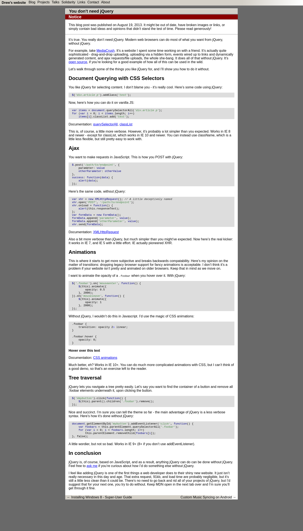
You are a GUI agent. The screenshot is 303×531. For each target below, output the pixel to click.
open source (78, 62)
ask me (91, 493)
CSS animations (105, 380)
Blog (32, 2)
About (105, 2)
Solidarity (68, 2)
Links (81, 2)
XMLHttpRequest (106, 244)
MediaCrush (106, 50)
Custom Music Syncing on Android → (208, 525)
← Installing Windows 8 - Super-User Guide (99, 525)
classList (126, 127)
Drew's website (14, 2)
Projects (43, 2)
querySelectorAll (105, 127)
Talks (55, 2)
